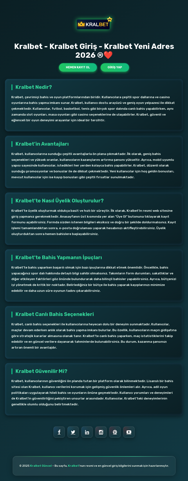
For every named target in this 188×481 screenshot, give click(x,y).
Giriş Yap (115, 67)
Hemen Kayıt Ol (78, 67)
